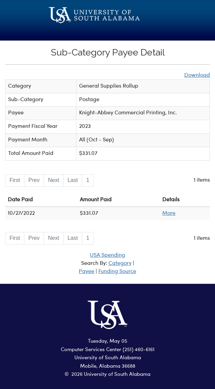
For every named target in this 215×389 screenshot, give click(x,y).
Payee (86, 271)
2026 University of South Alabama (110, 374)
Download (197, 75)
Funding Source (117, 271)
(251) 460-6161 (138, 349)
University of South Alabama (107, 358)
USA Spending (107, 255)
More (168, 213)
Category (120, 263)
